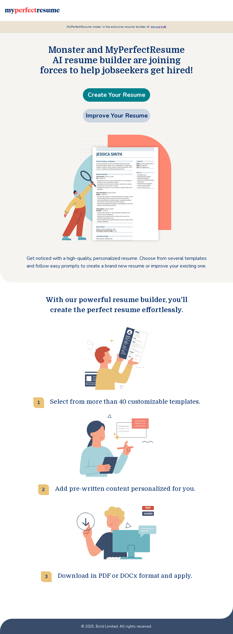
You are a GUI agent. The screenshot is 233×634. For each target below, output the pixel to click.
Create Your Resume (116, 95)
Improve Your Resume (117, 115)
